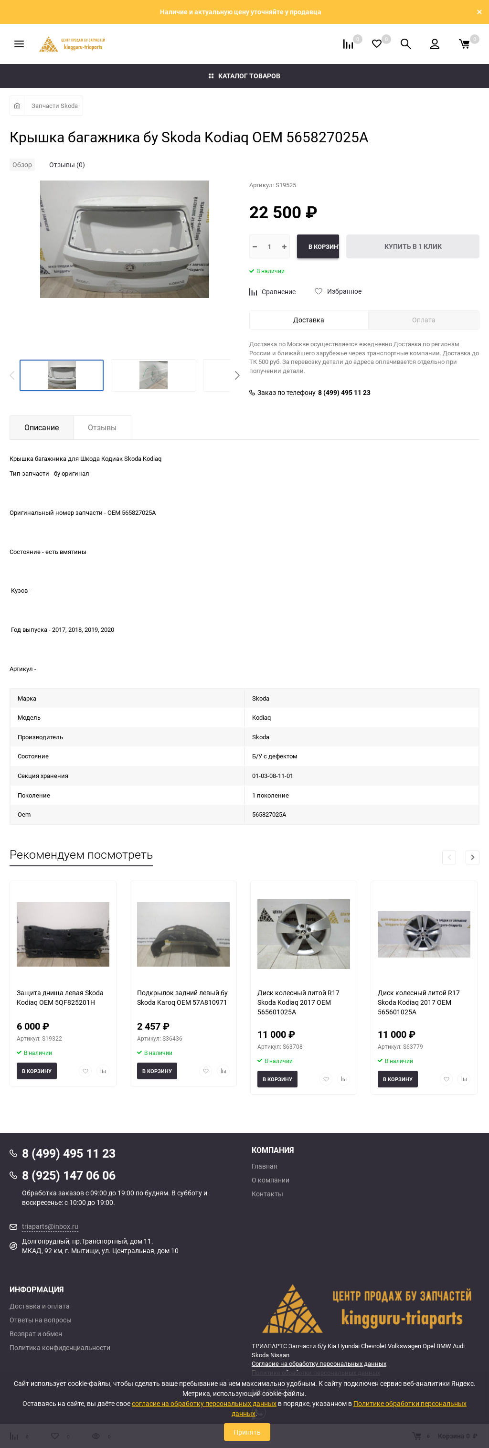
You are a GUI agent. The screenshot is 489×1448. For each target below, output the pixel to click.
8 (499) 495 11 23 (344, 392)
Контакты (267, 1194)
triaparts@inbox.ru (50, 1226)
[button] (237, 375)
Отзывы (102, 427)
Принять (247, 1432)
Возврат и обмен (36, 1334)
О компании (270, 1180)
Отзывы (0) (67, 164)
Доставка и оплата (40, 1306)
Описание (41, 427)
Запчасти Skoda (55, 105)
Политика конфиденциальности (60, 1347)
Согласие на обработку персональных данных (319, 1363)
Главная (264, 1166)
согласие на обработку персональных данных (204, 1403)
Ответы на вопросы (41, 1320)
